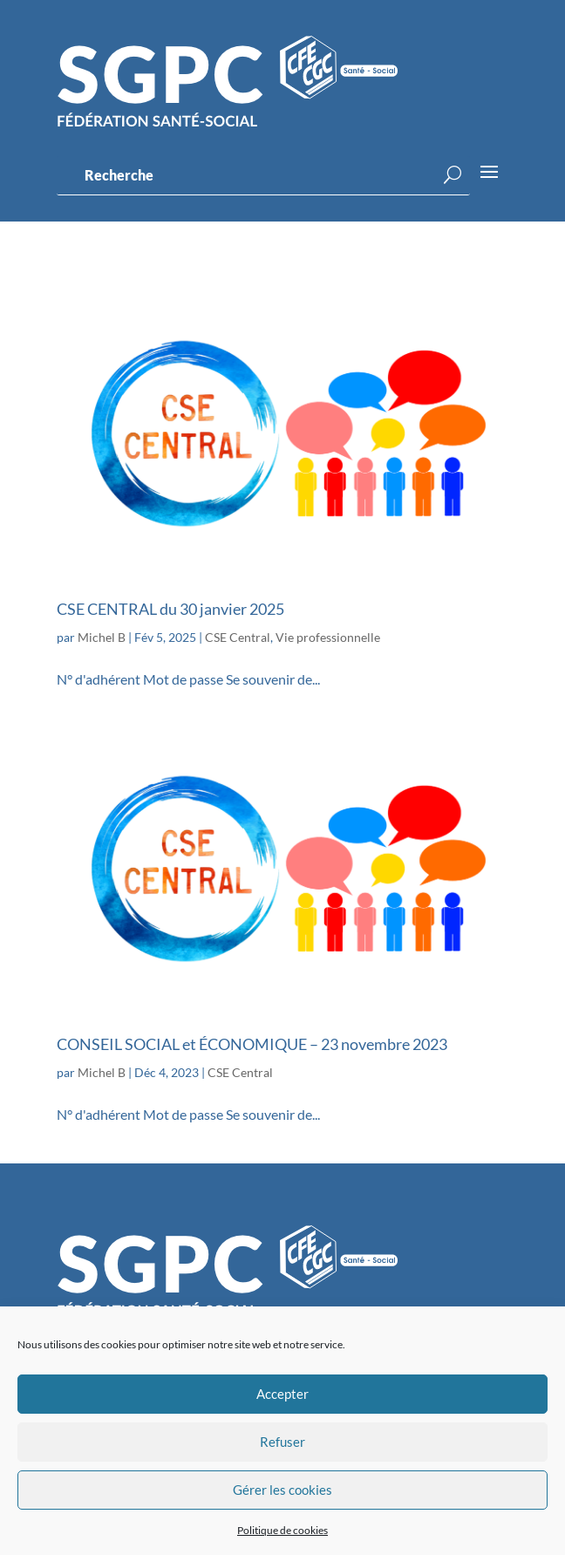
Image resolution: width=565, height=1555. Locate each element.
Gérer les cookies (282, 1489)
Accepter (282, 1394)
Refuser (282, 1441)
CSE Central (237, 637)
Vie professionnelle (328, 637)
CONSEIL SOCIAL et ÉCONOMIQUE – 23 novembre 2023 (252, 1044)
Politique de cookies (282, 1530)
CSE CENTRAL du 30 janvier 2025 (170, 608)
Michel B (102, 637)
